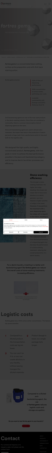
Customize (26, 232)
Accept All (41, 232)
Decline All (11, 232)
